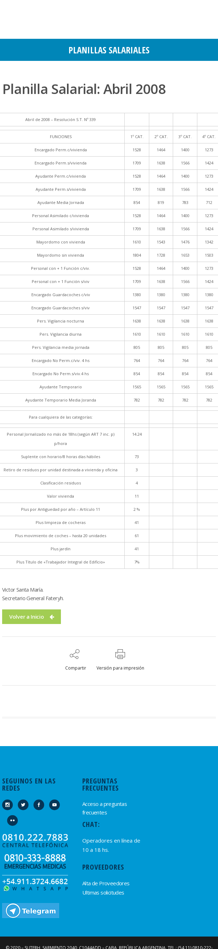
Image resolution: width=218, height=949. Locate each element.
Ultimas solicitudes (103, 892)
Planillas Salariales (109, 50)
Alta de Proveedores (106, 883)
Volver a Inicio (31, 616)
